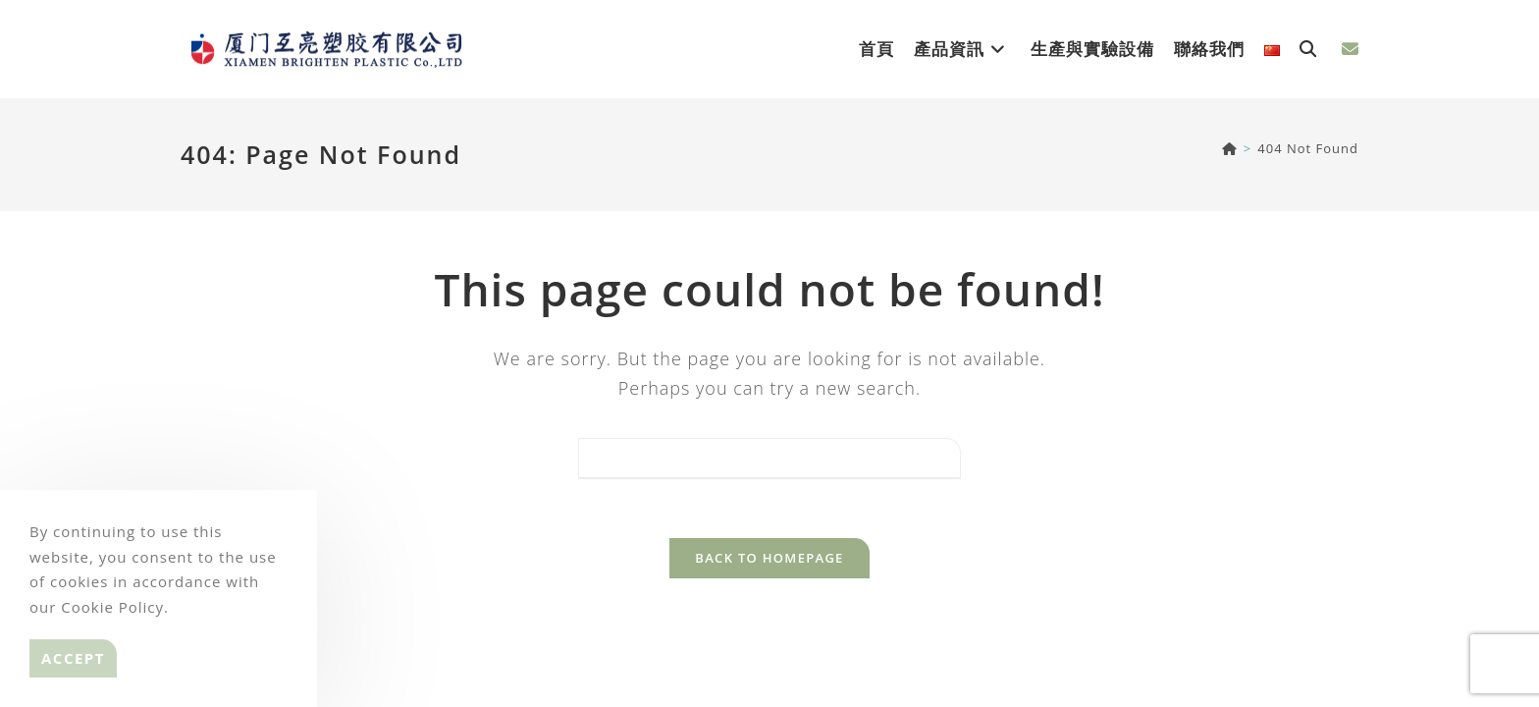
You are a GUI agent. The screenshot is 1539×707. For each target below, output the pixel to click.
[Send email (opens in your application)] (1350, 48)
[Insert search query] (769, 458)
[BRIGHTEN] (1230, 148)
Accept (73, 658)
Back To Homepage (769, 558)
